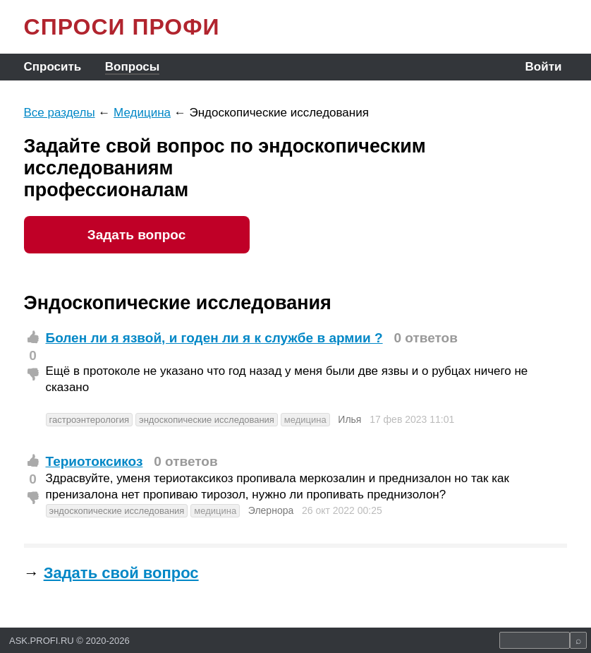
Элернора (270, 510)
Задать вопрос (136, 234)
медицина (305, 419)
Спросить (53, 66)
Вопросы (132, 66)
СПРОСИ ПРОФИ (122, 27)
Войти (543, 66)
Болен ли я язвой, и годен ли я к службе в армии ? (214, 337)
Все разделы (59, 112)
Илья (349, 419)
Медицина (142, 112)
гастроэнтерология (89, 419)
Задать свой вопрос (121, 573)
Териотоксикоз (94, 461)
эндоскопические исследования (206, 419)
